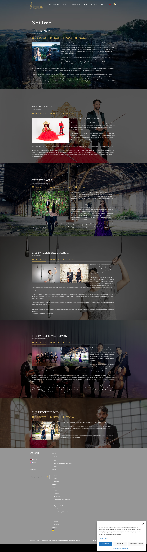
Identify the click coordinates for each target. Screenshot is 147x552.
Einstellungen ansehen (136, 543)
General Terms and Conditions (62, 500)
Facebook (56, 525)
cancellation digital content (61, 513)
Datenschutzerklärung (62, 541)
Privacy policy (125, 548)
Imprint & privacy (74, 541)
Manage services (103, 538)
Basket (55, 491)
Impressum (52, 541)
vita (55, 461)
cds (54, 473)
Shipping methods (58, 506)
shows (55, 476)
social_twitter (93, 541)
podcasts (56, 522)
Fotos (55, 467)
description (37, 38)
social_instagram (96, 541)
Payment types (57, 503)
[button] (143, 524)
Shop (85, 4)
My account (57, 497)
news (93, 4)
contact (103, 4)
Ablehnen (120, 543)
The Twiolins (53, 4)
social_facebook (91, 541)
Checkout (56, 494)
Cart (114, 4)
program (79, 38)
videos (52, 38)
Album (65, 38)
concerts (76, 4)
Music (65, 4)
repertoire (56, 482)
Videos (52, 420)
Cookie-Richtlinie (117, 548)
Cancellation (57, 510)
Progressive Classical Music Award (63, 464)
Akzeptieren (105, 543)
